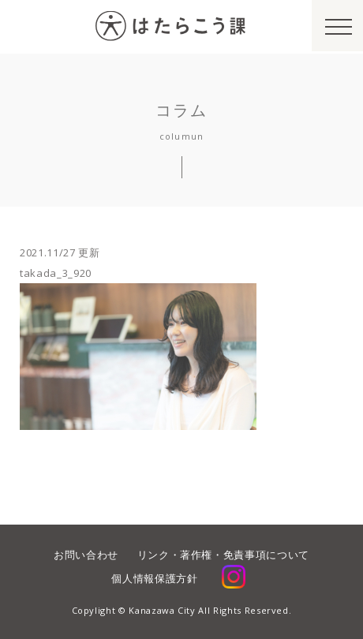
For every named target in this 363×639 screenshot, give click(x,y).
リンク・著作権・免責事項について (223, 554)
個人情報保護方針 (154, 578)
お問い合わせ (86, 554)
